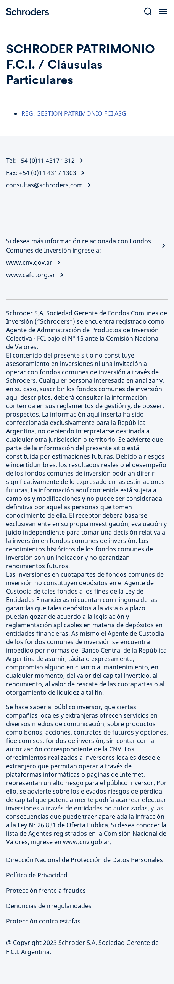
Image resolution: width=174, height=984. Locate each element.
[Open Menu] (163, 11)
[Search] (148, 11)
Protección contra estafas (43, 921)
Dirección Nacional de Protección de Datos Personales (84, 860)
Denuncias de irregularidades (49, 906)
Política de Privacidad (37, 875)
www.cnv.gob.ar (86, 842)
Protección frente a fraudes (46, 890)
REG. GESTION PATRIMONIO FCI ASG (73, 113)
